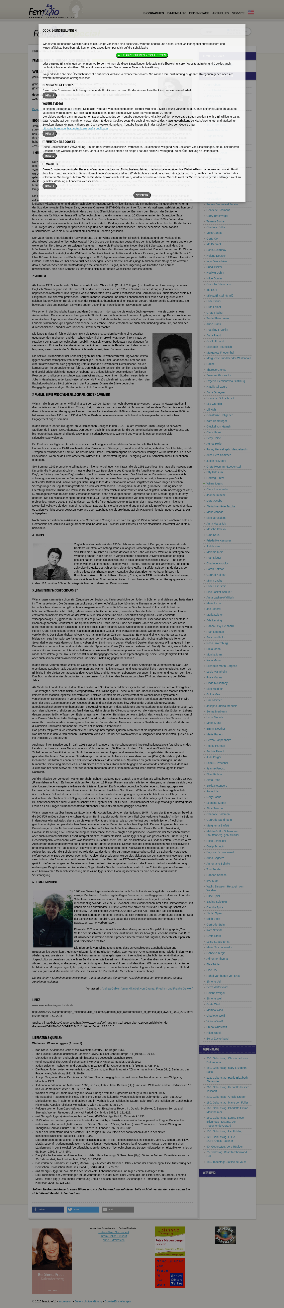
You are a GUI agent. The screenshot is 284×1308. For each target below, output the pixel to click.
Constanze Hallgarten (220, 415)
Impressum (65, 1301)
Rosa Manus (214, 677)
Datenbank (176, 13)
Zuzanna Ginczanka (219, 375)
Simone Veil (214, 981)
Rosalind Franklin (217, 329)
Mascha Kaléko (216, 529)
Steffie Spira (214, 913)
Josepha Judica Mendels (222, 706)
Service (238, 13)
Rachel (211, 364)
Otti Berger (213, 170)
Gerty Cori (213, 238)
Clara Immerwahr (217, 489)
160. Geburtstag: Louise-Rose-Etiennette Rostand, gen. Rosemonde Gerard (226, 1121)
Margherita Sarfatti (218, 825)
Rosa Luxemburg (217, 643)
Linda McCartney (217, 683)
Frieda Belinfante (217, 130)
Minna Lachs (214, 580)
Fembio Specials (41, 51)
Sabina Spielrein (217, 901)
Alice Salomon (216, 808)
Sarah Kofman (216, 569)
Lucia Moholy (215, 717)
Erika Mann (214, 649)
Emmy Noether (216, 728)
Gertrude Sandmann (219, 819)
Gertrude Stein (216, 924)
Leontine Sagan (216, 802)
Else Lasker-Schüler (219, 592)
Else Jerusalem (216, 517)
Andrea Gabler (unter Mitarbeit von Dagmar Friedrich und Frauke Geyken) (147, 988)
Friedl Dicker (214, 267)
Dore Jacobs (214, 500)
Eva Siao (212, 880)
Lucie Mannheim (217, 671)
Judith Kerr (213, 546)
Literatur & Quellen (71, 109)
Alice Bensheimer (217, 147)
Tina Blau (212, 193)
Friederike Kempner (219, 540)
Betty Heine (214, 438)
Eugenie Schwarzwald (220, 852)
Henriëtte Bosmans (218, 210)
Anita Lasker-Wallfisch (220, 597)
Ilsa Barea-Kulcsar (218, 113)
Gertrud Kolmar (216, 574)
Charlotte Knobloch (218, 563)
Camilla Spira (215, 907)
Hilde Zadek (214, 1032)
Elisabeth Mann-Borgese (222, 665)
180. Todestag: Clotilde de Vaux (226, 1162)
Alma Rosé (213, 779)
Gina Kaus (213, 535)
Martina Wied (215, 1010)
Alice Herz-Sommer (219, 455)
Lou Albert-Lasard (218, 90)
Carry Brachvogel (217, 215)
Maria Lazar (214, 603)
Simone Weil (214, 998)
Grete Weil (213, 1004)
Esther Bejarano (217, 124)
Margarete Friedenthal (220, 352)
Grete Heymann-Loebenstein (224, 466)
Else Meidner (215, 688)
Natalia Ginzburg (217, 386)
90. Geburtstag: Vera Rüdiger (225, 1146)
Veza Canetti (214, 232)
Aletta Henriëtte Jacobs (221, 506)
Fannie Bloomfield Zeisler (222, 204)
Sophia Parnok (216, 751)
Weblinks (51, 109)
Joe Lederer (214, 608)
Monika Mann (215, 654)
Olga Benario (215, 136)
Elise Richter (214, 774)
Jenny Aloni (214, 96)
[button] (48, 1210)
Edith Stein (213, 918)
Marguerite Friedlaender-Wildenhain (229, 358)
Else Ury (212, 970)
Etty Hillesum (215, 472)
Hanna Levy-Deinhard (220, 626)
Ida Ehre (212, 289)
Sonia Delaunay (216, 250)
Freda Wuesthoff (217, 1027)
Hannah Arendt (216, 101)
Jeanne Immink (216, 495)
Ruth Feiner (214, 307)
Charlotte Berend (217, 164)
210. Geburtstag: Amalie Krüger (226, 1096)
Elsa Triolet (213, 964)
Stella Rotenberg (217, 785)
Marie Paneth (215, 734)
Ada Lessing (214, 620)
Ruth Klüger (214, 557)
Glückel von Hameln (219, 426)
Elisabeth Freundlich (219, 346)
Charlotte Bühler (217, 227)
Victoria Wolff (215, 1021)
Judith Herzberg (216, 460)
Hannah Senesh (217, 875)
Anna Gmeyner (216, 392)
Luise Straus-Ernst (218, 941)
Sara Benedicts (216, 141)
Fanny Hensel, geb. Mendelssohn (227, 449)
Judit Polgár (214, 757)
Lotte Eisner (214, 301)
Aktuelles (220, 13)
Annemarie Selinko (218, 863)
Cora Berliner (215, 181)
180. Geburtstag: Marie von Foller (227, 1102)
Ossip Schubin (216, 846)
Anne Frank (214, 324)
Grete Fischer (215, 312)
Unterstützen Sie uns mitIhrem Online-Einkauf (113, 1236)
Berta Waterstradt (217, 987)
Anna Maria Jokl (217, 523)
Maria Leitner (215, 614)
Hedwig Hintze (216, 478)
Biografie (37, 109)
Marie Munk (214, 722)
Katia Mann (214, 660)
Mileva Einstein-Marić (220, 295)
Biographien (153, 13)
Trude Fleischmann (218, 318)
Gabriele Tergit (216, 953)
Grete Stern (214, 936)
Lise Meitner (214, 700)
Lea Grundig (214, 403)
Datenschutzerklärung (88, 1301)
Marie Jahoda (215, 512)
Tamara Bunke (216, 221)
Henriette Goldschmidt (220, 398)
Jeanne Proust (216, 768)
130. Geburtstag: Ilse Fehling (224, 1131)
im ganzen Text (235, 30)
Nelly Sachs (214, 797)
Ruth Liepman (215, 631)
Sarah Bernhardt (217, 187)
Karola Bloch (214, 198)
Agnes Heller (215, 443)
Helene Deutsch (217, 255)
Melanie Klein (215, 552)
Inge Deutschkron (218, 261)
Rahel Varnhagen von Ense (223, 975)
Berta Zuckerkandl (218, 1038)
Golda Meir (213, 694)
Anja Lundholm (216, 637)
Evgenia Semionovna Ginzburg (226, 381)
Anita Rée (213, 791)
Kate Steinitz (214, 930)
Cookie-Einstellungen (118, 1301)
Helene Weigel (216, 993)
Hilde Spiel (213, 896)
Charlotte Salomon (218, 814)
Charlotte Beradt (217, 153)
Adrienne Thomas (218, 958)
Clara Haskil (214, 432)
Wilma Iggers (215, 483)
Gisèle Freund (215, 341)
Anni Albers (214, 84)
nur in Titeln (234, 33)
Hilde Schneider (216, 840)
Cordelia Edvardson (219, 284)
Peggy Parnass (216, 745)
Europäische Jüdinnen (68, 51)
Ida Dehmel (214, 244)
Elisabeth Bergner (218, 175)
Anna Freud (214, 335)
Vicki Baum (214, 118)
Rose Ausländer (216, 107)
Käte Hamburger (217, 421)
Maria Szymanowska (219, 947)
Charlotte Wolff (216, 1015)
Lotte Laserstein (217, 586)
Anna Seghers (215, 858)
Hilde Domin (214, 278)
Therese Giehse (217, 369)
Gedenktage (199, 13)
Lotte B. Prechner (217, 763)
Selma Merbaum (217, 711)
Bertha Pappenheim (219, 740)
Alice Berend (214, 158)
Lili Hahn (212, 409)
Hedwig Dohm (215, 272)
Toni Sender (214, 869)
